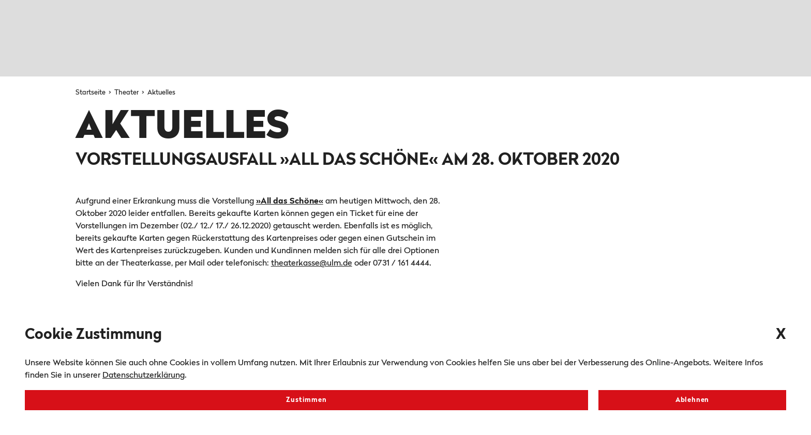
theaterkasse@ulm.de (311, 263)
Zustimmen (306, 400)
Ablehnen (692, 400)
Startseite (91, 92)
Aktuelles (161, 92)
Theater (127, 92)
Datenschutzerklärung (143, 375)
